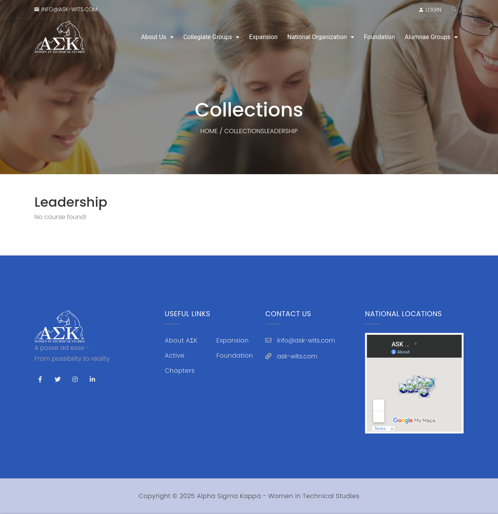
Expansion (263, 37)
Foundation (379, 37)
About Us (153, 37)
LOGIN (434, 10)
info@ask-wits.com (69, 9)
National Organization (317, 37)
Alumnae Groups (427, 37)
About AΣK (181, 340)
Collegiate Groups (207, 37)
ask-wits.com (297, 356)
